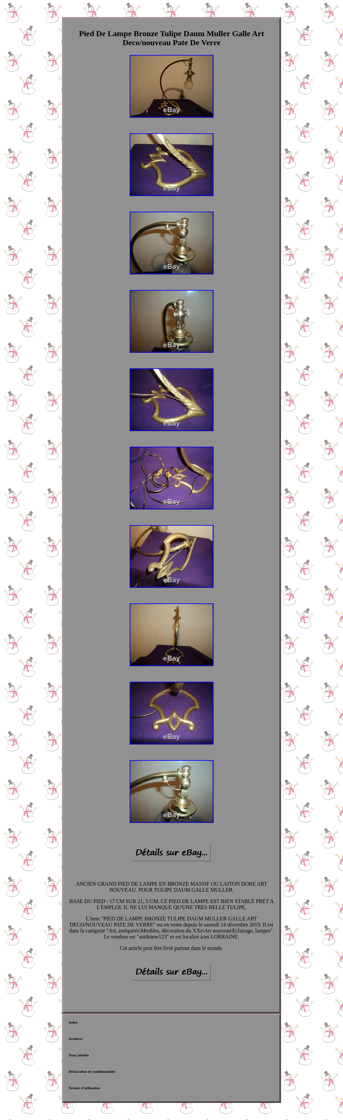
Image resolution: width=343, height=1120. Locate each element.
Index (73, 1022)
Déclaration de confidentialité (92, 1071)
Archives (75, 1039)
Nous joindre (79, 1055)
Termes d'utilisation (84, 1088)
